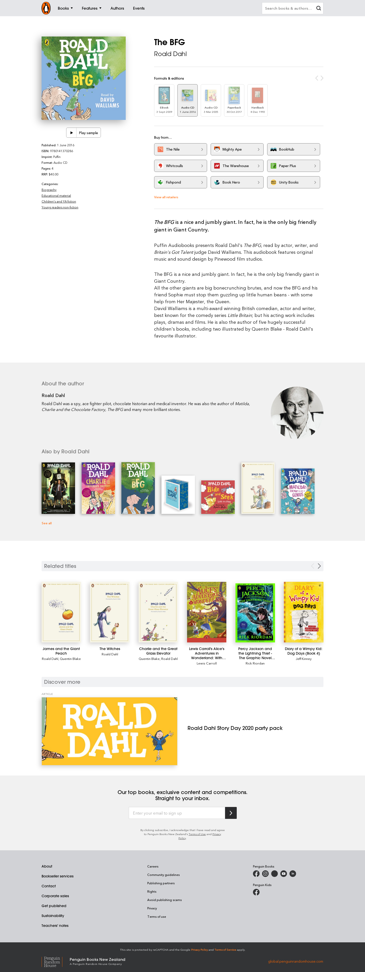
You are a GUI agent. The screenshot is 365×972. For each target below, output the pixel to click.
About (47, 866)
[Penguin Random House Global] (56, 961)
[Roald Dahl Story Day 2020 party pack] (109, 731)
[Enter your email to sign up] (177, 813)
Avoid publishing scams (164, 899)
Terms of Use (197, 834)
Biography (49, 189)
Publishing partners (161, 883)
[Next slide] (319, 566)
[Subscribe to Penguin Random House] (231, 813)
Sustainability (53, 915)
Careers (152, 866)
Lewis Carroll (207, 663)
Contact (49, 886)
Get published (54, 906)
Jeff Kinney (304, 658)
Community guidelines (163, 874)
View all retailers (166, 196)
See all (47, 522)
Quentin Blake (70, 658)
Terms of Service (225, 949)
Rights (151, 891)
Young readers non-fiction (60, 207)
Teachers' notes (55, 925)
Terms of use (156, 916)
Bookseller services (58, 876)
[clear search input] (318, 9)
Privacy (152, 908)
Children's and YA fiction (59, 201)
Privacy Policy (199, 949)
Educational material (56, 195)
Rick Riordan (255, 663)
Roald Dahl (170, 54)
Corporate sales (55, 896)
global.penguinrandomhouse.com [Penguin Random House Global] (295, 961)
